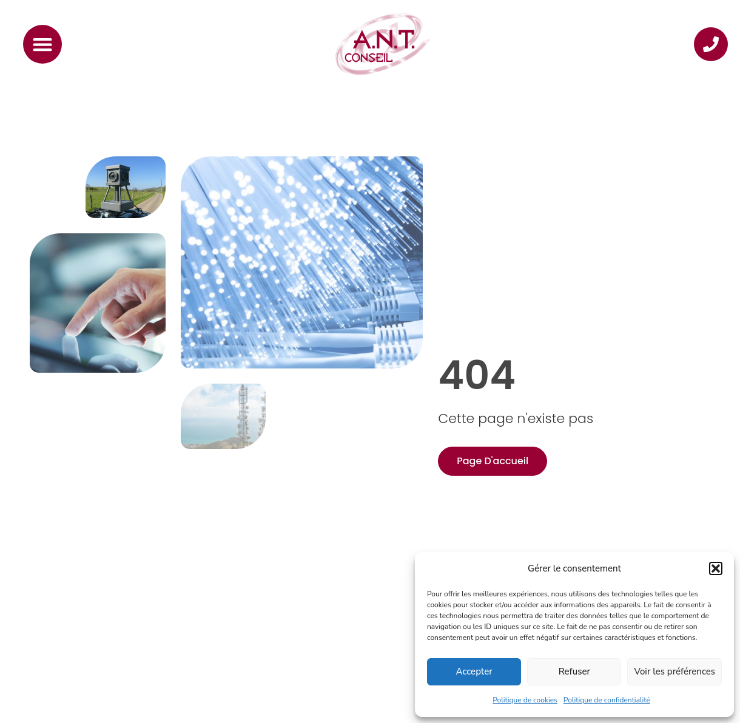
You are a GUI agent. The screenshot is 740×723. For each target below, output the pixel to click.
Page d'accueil (492, 461)
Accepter (474, 671)
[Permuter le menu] (42, 44)
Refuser (574, 671)
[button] (716, 568)
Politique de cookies (525, 700)
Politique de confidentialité (606, 700)
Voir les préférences (674, 671)
